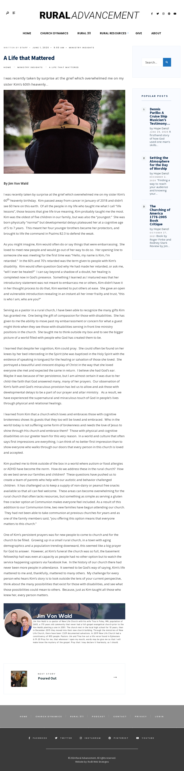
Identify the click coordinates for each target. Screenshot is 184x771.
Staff (24, 47)
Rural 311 (84, 33)
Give (138, 33)
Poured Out (47, 676)
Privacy (141, 716)
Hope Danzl (161, 128)
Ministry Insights (81, 47)
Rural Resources (113, 33)
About (156, 33)
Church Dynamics (54, 33)
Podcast (98, 716)
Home (27, 33)
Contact (120, 716)
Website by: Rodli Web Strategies (92, 761)
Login (159, 716)
